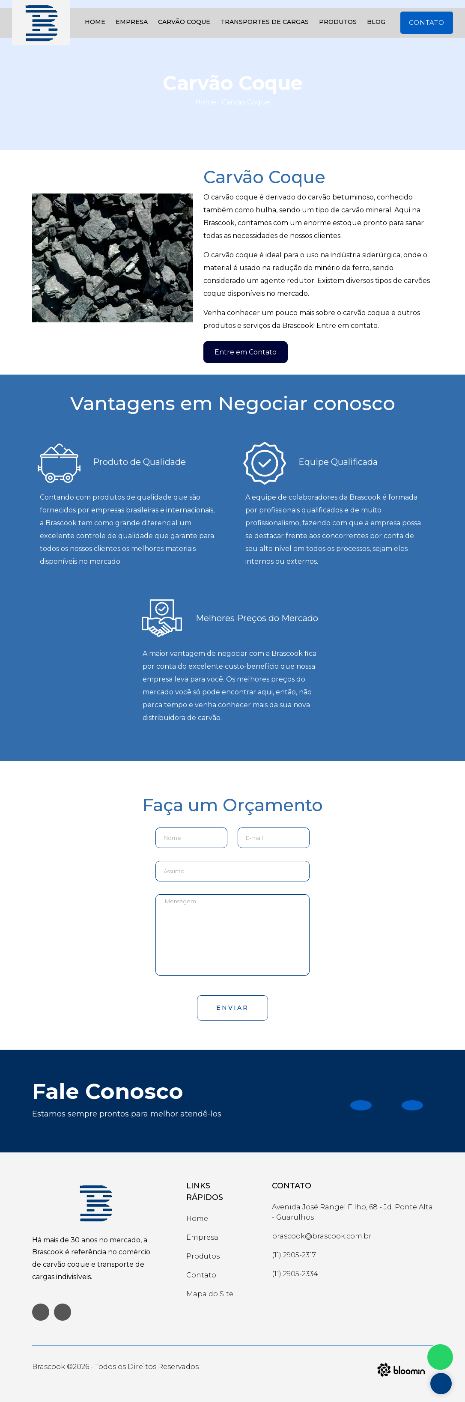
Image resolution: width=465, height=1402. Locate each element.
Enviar (232, 1008)
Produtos (338, 22)
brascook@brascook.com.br (322, 1236)
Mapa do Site (209, 1294)
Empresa (132, 22)
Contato (426, 22)
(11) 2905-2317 (294, 1255)
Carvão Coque (184, 22)
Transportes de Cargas (265, 22)
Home (95, 22)
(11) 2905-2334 (295, 1274)
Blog (376, 22)
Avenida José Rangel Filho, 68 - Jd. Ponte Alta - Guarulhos (352, 1212)
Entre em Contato (246, 352)
